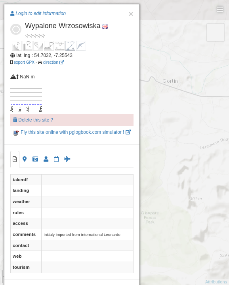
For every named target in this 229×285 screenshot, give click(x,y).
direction (53, 62)
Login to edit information (38, 13)
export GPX (24, 62)
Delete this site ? (33, 120)
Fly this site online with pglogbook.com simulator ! (72, 132)
